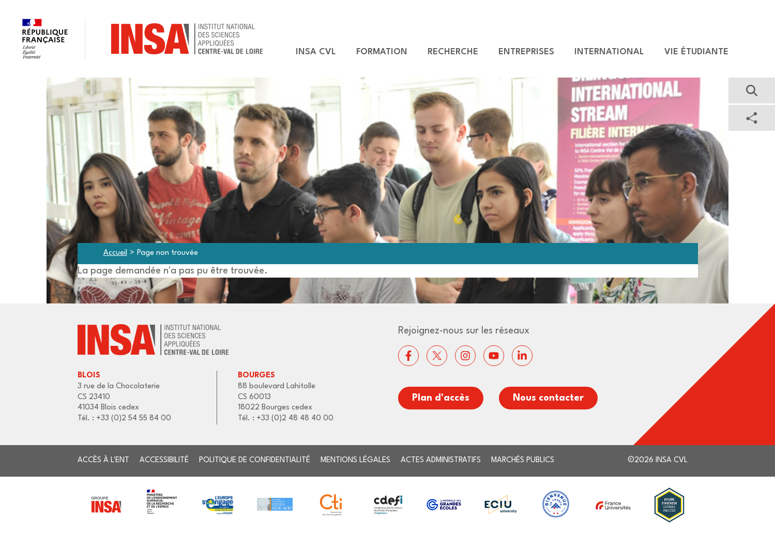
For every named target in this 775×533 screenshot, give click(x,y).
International (609, 52)
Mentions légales (355, 460)
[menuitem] (311, 52)
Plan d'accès (440, 398)
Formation (381, 52)
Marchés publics (522, 460)
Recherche (453, 52)
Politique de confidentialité (254, 460)
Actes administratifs (441, 460)
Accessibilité (164, 460)
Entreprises (526, 52)
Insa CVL (316, 52)
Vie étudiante (696, 52)
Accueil (115, 253)
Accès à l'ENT (103, 460)
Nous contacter (548, 398)
